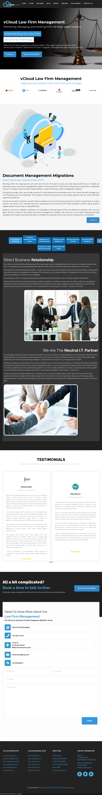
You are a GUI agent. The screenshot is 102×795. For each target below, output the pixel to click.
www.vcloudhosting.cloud (11, 761)
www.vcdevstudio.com (10, 767)
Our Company (76, 3)
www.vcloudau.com (34, 756)
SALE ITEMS (56, 767)
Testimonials (65, 787)
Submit (89, 721)
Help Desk (40, 3)
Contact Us (88, 3)
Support (72, 787)
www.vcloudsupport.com (11, 758)
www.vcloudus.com (34, 767)
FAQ (49, 787)
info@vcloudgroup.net (20, 655)
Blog (48, 3)
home (24, 3)
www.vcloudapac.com (35, 758)
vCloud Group (42, 787)
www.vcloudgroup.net (10, 756)
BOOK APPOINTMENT (31, 54)
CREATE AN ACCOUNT (59, 758)
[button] (50, 562)
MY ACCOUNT (56, 756)
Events (56, 3)
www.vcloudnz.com (34, 761)
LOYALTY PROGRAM (58, 761)
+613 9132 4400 (18, 635)
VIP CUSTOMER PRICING (60, 764)
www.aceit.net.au (8, 770)
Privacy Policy (55, 787)
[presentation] (20, 724)
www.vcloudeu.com (34, 770)
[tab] (15, 240)
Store (31, 3)
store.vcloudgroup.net (59, 770)
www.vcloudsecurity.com (11, 764)
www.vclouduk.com (34, 764)
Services (65, 3)
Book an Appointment (87, 588)
